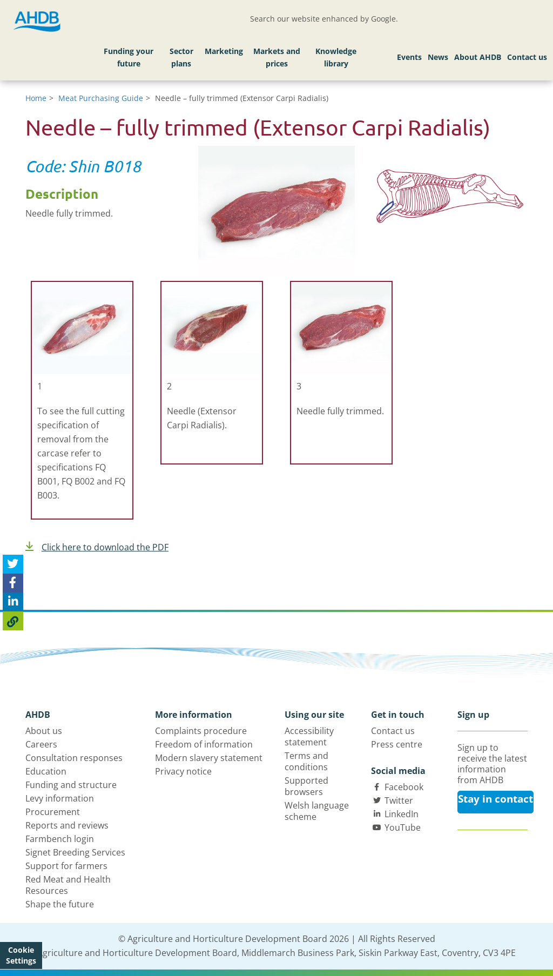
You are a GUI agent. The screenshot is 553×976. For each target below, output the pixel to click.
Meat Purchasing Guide (100, 98)
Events (409, 57)
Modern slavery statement (208, 758)
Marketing (224, 51)
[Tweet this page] (13, 564)
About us (43, 731)
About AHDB (477, 57)
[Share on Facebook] (13, 583)
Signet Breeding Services (75, 852)
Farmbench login (59, 839)
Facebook (404, 787)
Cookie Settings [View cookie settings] (21, 955)
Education (45, 771)
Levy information (59, 798)
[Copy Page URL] (13, 620)
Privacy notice (183, 771)
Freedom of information (204, 744)
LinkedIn (402, 814)
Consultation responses (74, 758)
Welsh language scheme (317, 811)
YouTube (403, 827)
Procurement (52, 812)
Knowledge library (335, 57)
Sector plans (181, 57)
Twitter (399, 800)
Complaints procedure (201, 731)
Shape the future (59, 904)
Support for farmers (66, 866)
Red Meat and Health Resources (68, 885)
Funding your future (128, 57)
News (438, 57)
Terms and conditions (306, 761)
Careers (41, 744)
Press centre (396, 744)
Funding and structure (71, 785)
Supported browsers (306, 786)
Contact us (527, 57)
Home (35, 98)
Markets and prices (276, 57)
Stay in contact (495, 799)
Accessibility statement (309, 736)
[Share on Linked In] (13, 602)
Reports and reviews (67, 825)
